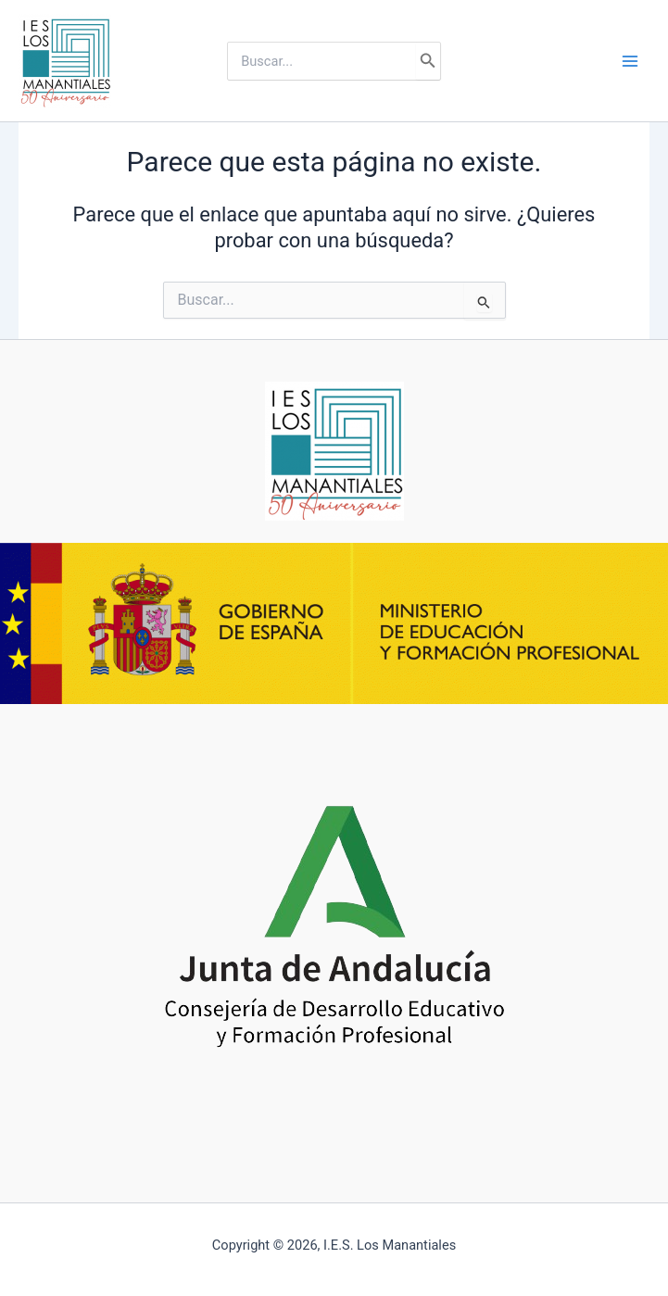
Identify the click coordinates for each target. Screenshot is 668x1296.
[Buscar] (428, 61)
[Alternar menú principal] (630, 61)
